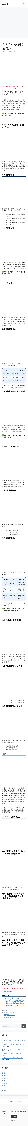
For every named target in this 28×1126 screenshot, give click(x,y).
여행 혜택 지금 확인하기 (14, 441)
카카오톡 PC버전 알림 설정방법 (15, 1000)
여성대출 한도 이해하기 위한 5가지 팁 (13, 1044)
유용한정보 (5, 1083)
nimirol (11, 1111)
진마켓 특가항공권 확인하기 (14, 120)
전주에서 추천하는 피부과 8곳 (14, 1002)
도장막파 (6, 3)
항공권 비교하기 (14, 278)
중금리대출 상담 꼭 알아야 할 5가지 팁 (13, 1049)
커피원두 (4, 1091)
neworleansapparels (20, 1111)
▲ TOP (14, 1116)
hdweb (22, 1113)
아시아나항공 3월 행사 (10, 1013)
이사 (3, 1086)
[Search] (24, 1026)
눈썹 (3, 1073)
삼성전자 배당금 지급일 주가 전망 (15, 998)
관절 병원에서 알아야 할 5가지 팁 (11, 1053)
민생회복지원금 (6, 1078)
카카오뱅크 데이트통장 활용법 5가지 (12, 1058)
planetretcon (7, 1113)
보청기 (4, 1080)
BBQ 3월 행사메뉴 (9, 1015)
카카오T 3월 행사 (9, 1017)
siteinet (16, 1113)
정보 (5, 1010)
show (10, 991)
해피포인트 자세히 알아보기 (14, 615)
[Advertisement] (14, 23)
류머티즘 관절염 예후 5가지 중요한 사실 (13, 1040)
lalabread (4, 1111)
